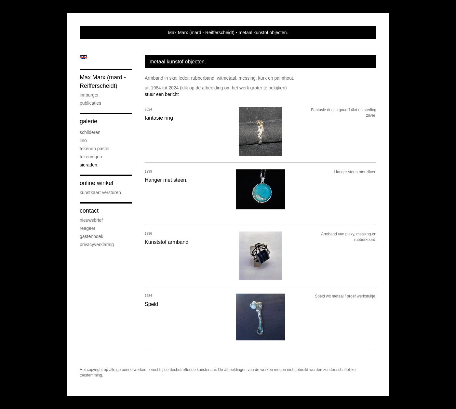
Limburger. (90, 95)
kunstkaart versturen (100, 192)
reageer (87, 228)
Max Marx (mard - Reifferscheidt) (201, 32)
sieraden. (89, 164)
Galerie (88, 121)
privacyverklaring (97, 244)
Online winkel (96, 183)
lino (83, 140)
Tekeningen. (91, 156)
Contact (89, 210)
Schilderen (90, 132)
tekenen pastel (94, 148)
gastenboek (91, 236)
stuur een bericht (162, 94)
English (83, 57)
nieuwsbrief (91, 220)
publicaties (90, 103)
